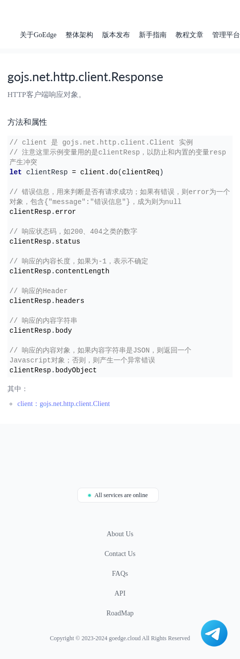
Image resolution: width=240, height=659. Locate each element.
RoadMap (119, 613)
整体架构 (79, 35)
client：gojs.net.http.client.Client (63, 403)
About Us (120, 534)
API (120, 593)
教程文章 (189, 35)
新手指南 (153, 35)
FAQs (120, 573)
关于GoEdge (38, 35)
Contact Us (120, 554)
